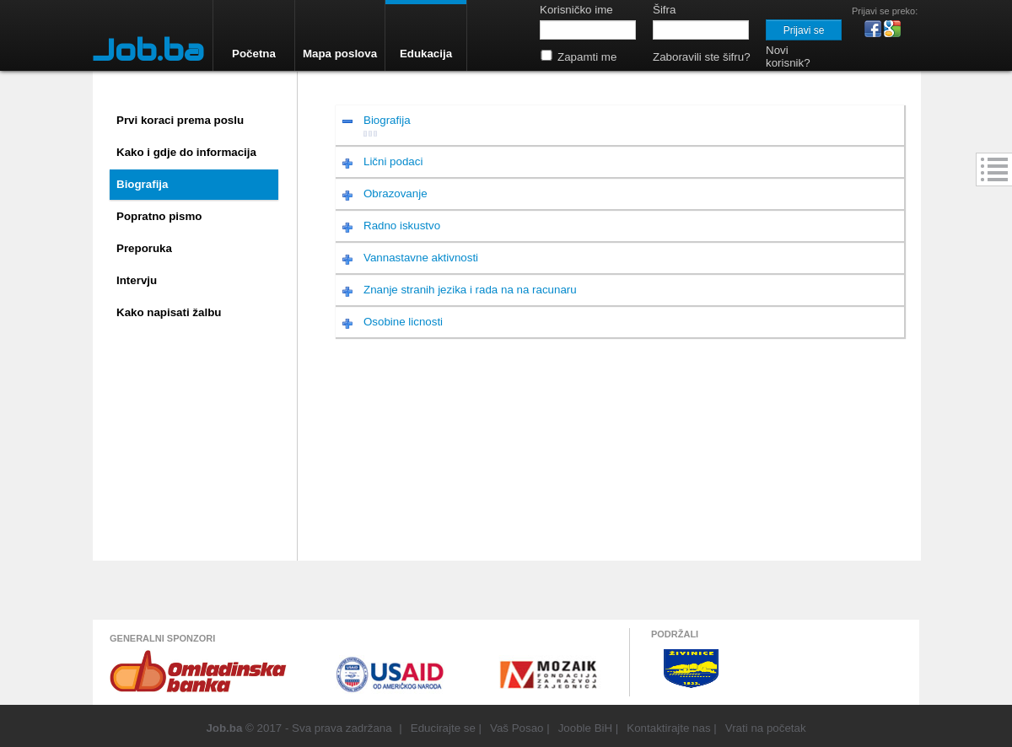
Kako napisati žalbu (168, 312)
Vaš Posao (516, 728)
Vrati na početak (765, 728)
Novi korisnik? (788, 56)
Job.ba (148, 49)
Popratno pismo (159, 216)
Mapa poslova (340, 53)
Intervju (136, 280)
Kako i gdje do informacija (186, 152)
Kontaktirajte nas (668, 728)
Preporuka (144, 248)
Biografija (142, 184)
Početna (254, 53)
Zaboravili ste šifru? (702, 57)
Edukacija (426, 53)
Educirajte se (443, 728)
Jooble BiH (585, 728)
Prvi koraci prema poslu (180, 120)
